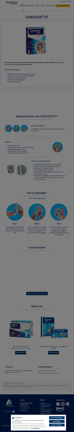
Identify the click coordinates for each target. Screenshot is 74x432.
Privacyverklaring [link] (35, 428)
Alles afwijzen (56, 421)
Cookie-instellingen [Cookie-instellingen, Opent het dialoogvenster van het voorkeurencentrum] (57, 425)
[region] (38, 423)
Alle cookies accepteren (57, 417)
